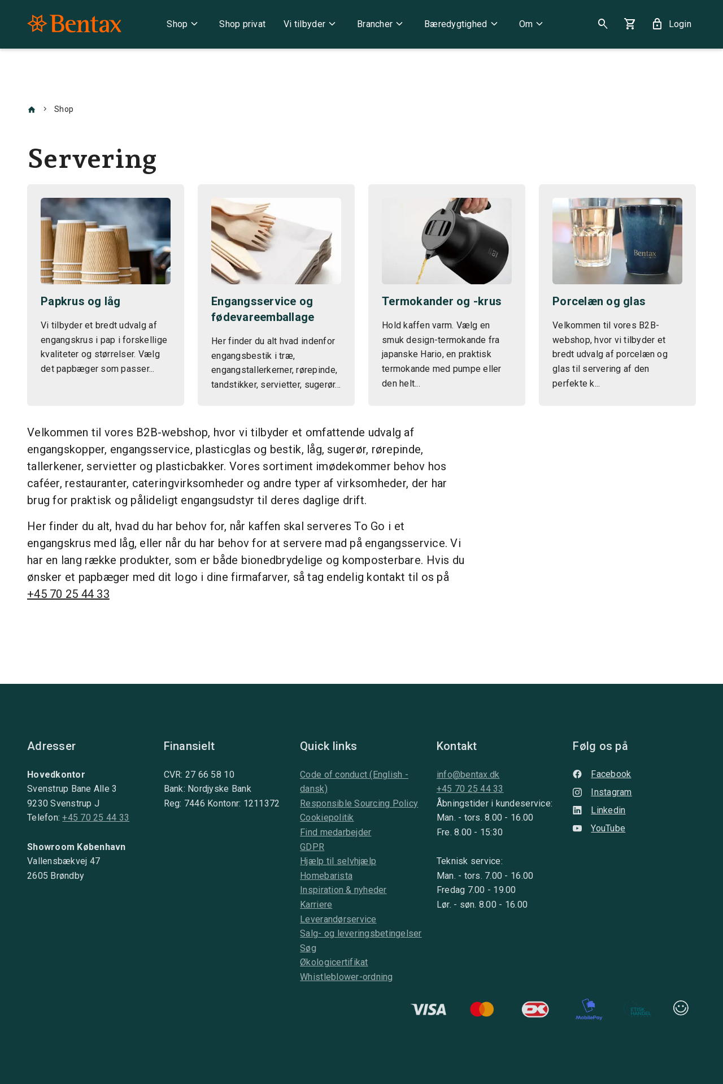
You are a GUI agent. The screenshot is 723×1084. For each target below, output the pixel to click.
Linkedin (599, 810)
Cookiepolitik (327, 817)
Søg (308, 948)
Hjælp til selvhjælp (338, 861)
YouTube (599, 828)
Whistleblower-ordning (346, 977)
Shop (184, 24)
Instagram (602, 792)
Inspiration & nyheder (343, 889)
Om (533, 24)
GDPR (312, 847)
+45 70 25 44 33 (68, 594)
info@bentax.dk (468, 774)
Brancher (381, 24)
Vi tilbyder (311, 24)
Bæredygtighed (462, 24)
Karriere (316, 904)
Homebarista (326, 875)
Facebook (602, 774)
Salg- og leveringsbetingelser (361, 933)
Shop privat (242, 24)
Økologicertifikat (334, 962)
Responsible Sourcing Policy (359, 803)
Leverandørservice (338, 919)
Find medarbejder (335, 832)
